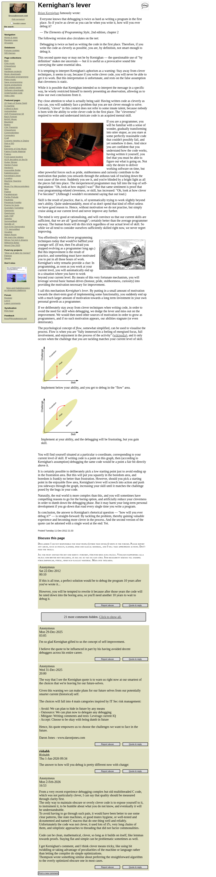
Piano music (10, 79)
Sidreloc (8, 218)
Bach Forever (10, 116)
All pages (8, 43)
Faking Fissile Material (14, 151)
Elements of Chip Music (15, 149)
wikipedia (120, 335)
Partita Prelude (11, 197)
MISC (7, 183)
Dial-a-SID (9, 143)
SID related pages (12, 87)
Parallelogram (10, 194)
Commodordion (11, 132)
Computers (9, 135)
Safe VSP (9, 216)
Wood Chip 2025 (12, 245)
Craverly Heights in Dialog (16, 141)
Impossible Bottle (12, 170)
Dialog (7, 146)
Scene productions (13, 85)
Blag (6, 61)
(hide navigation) (18, 19)
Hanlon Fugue (11, 165)
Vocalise (8, 232)
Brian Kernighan (48, 13)
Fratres (7, 154)
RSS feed (8, 311)
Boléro (7, 124)
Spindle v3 (9, 224)
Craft (6, 138)
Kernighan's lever (12, 175)
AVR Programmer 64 (14, 114)
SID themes (9, 53)
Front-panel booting (13, 157)
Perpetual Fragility (12, 202)
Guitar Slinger (10, 162)
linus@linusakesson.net (15, 318)
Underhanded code (13, 93)
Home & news (11, 37)
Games (7, 69)
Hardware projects (13, 71)
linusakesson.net (18, 15)
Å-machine (9, 106)
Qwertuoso (9, 213)
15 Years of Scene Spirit (15, 103)
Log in (7, 300)
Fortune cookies (11, 50)
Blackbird (8, 122)
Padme (7, 192)
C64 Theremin (11, 127)
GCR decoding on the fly (15, 159)
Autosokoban (10, 111)
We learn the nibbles (14, 237)
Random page (11, 40)
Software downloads (14, 90)
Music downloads (12, 74)
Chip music (9, 63)
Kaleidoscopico (11, 173)
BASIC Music (10, 119)
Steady (7, 258)
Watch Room (10, 234)
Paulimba (8, 200)
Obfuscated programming (16, 77)
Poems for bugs (11, 205)
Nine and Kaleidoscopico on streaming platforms (17, 289)
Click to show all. (110, 617)
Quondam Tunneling (14, 208)
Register (8, 298)
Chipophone (10, 66)
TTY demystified (12, 229)
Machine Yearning (12, 181)
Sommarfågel (10, 221)
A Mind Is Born (11, 108)
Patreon (8, 255)
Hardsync (8, 167)
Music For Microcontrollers (16, 186)
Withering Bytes (11, 243)
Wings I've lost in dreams (16, 240)
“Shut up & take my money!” (17, 253)
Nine (6, 189)
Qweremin (9, 210)
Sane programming (13, 82)
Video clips (9, 95)
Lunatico (8, 178)
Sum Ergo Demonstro (14, 226)
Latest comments (12, 303)
